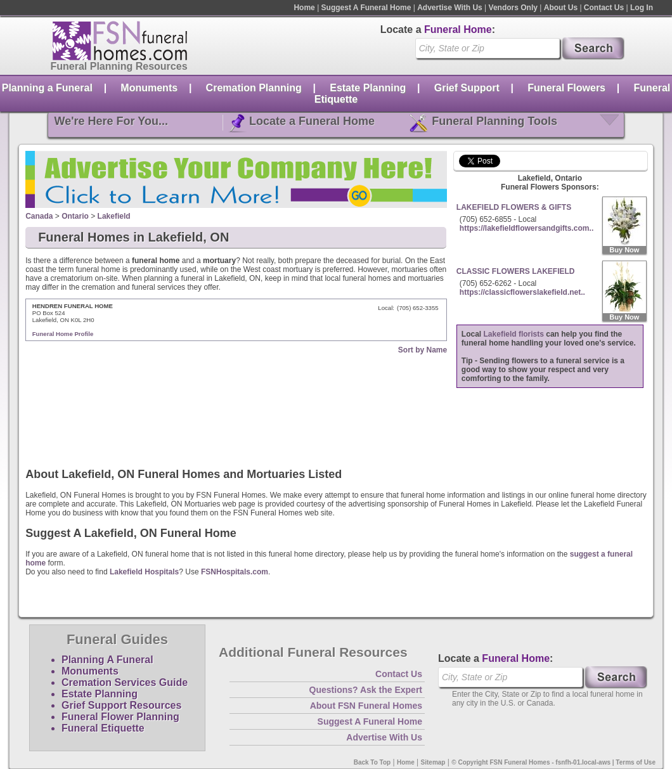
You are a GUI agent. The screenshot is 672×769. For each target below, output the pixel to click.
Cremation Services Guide (124, 682)
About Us (561, 7)
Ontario (75, 216)
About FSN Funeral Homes (366, 706)
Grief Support (467, 87)
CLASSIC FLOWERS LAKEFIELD (515, 271)
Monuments (149, 87)
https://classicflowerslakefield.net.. (522, 292)
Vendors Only (513, 7)
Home (304, 7)
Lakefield (114, 216)
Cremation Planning (254, 87)
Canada (39, 216)
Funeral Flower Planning (120, 716)
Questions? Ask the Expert (365, 690)
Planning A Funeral (107, 659)
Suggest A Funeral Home (366, 7)
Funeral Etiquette (103, 728)
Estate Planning (368, 87)
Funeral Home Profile (63, 333)
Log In (641, 7)
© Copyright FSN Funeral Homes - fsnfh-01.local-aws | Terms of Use (553, 762)
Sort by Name (422, 350)
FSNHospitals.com (234, 571)
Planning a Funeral (47, 87)
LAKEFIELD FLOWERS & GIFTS (513, 207)
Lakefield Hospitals (144, 571)
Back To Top (372, 762)
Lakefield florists (514, 334)
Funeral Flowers (566, 87)
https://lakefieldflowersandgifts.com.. (526, 228)
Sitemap (433, 762)
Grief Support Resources (121, 705)
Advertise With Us (449, 7)
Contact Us (604, 7)
